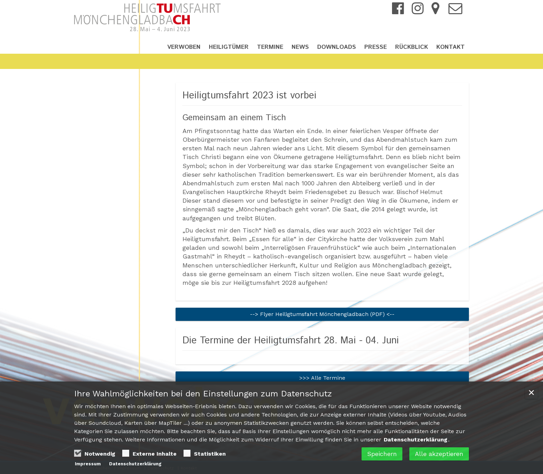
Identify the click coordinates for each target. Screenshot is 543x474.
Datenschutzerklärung (415, 440)
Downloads (336, 47)
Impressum (88, 464)
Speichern (382, 454)
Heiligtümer (229, 47)
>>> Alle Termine (322, 378)
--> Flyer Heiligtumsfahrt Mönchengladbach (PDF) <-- (322, 314)
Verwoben (184, 47)
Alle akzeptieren (439, 454)
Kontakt (450, 47)
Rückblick (411, 47)
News (300, 47)
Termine (270, 47)
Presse (375, 47)
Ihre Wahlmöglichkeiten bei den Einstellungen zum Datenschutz (203, 395)
